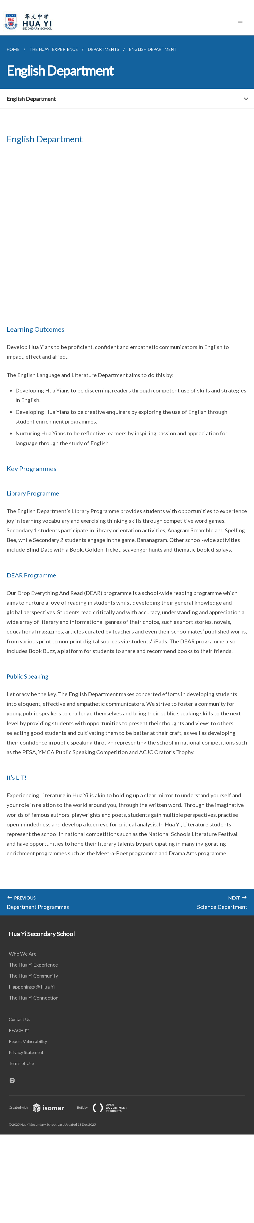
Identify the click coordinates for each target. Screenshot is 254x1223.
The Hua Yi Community (33, 976)
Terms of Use (21, 1063)
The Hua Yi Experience (33, 965)
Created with (41, 1107)
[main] (127, 475)
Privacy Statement (26, 1052)
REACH (16, 1030)
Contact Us (19, 1019)
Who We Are (23, 954)
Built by (106, 1107)
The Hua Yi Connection (34, 998)
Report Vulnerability (28, 1041)
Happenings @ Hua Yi (32, 987)
